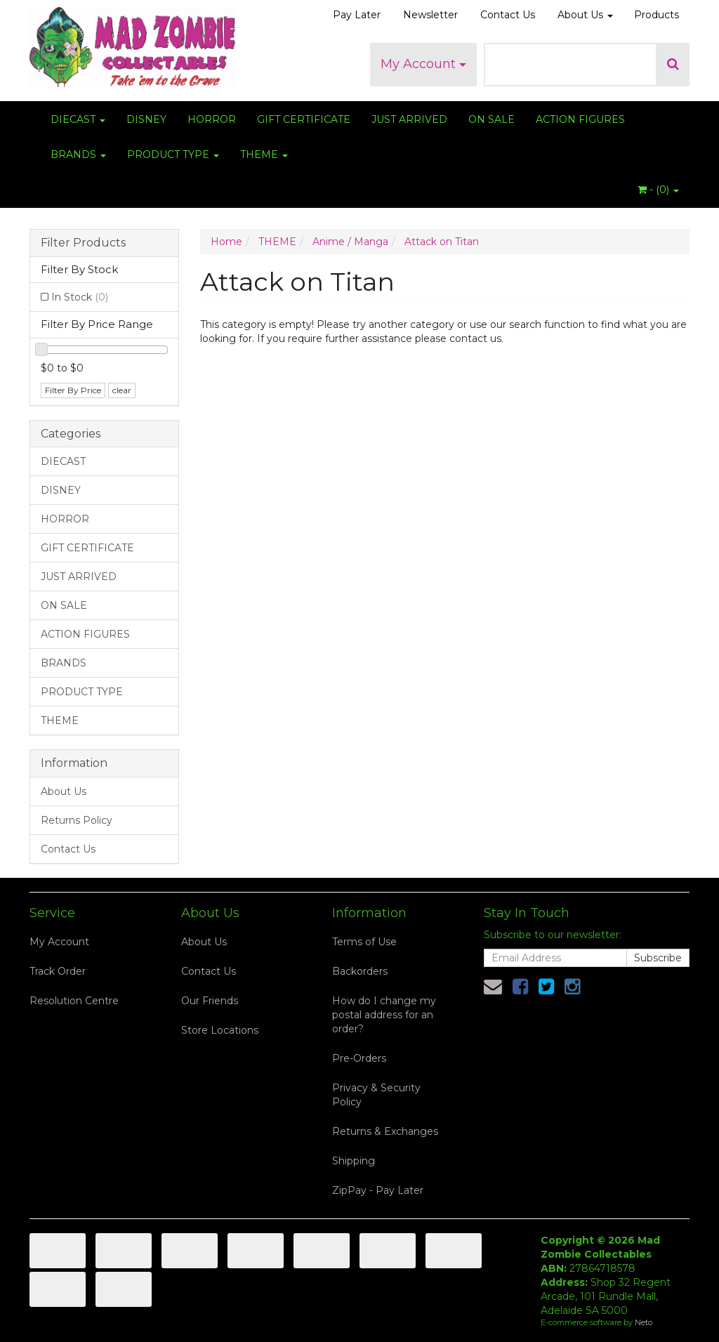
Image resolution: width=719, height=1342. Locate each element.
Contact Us (507, 14)
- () (658, 189)
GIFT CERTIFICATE (303, 119)
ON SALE (491, 119)
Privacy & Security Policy (376, 1094)
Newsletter (430, 14)
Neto (643, 1322)
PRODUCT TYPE (173, 154)
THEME (264, 154)
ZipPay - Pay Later (377, 1190)
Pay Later (357, 14)
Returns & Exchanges (385, 1131)
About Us (585, 14)
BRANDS (78, 154)
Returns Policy (76, 820)
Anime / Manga (350, 241)
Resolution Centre (74, 1000)
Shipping (353, 1160)
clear (121, 390)
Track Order (57, 971)
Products (656, 14)
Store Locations (219, 1030)
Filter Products (83, 243)
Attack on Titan (441, 241)
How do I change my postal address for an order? (384, 1014)
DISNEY (146, 119)
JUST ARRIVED (409, 119)
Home (226, 241)
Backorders (360, 971)
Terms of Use (364, 941)
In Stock (79, 297)
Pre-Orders (359, 1058)
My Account (423, 64)
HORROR (211, 119)
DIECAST (78, 119)
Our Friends (209, 1000)
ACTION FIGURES (580, 119)
